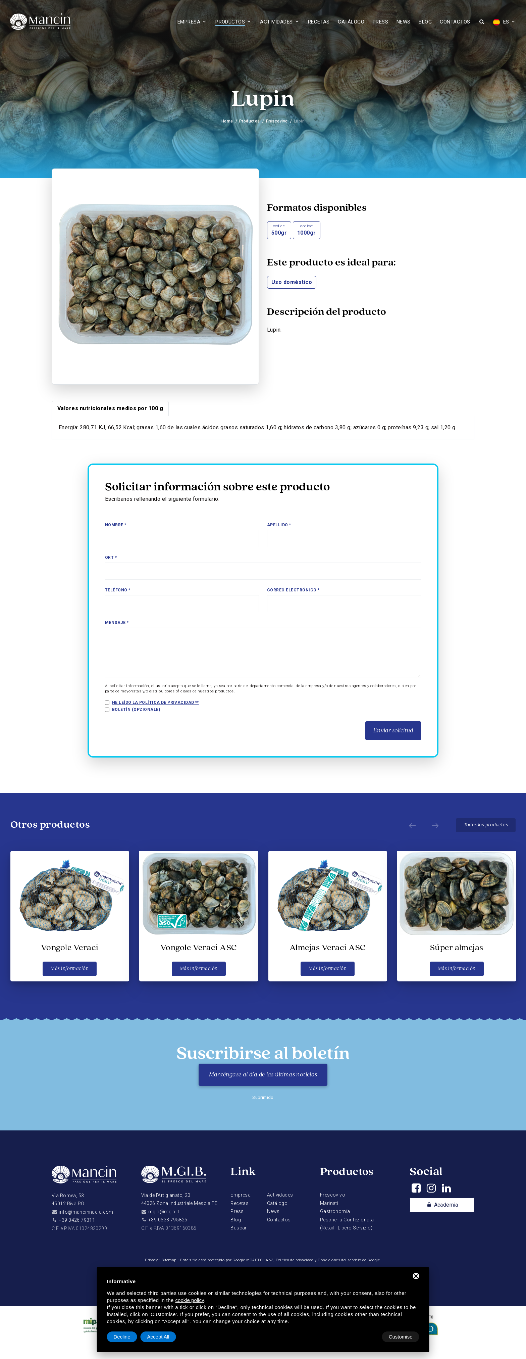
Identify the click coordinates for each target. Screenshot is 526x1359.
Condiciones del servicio (340, 1260)
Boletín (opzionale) (136, 709)
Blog (425, 22)
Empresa (188, 22)
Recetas (319, 22)
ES (501, 22)
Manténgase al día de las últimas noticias (263, 1074)
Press (380, 22)
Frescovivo (277, 121)
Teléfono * (117, 590)
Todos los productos (485, 825)
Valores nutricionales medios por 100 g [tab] (110, 408)
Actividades (276, 22)
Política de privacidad (294, 1260)
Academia (441, 1205)
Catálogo (351, 22)
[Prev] (410, 825)
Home (227, 121)
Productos (230, 22)
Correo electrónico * (293, 590)
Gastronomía (335, 1211)
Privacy (150, 1260)
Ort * (111, 557)
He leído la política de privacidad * (155, 702)
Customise (126, 1337)
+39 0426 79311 (77, 1220)
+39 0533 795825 (167, 1219)
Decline (365, 1337)
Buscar (238, 1227)
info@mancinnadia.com (86, 1212)
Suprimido (263, 1097)
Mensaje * (116, 622)
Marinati (329, 1203)
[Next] (433, 825)
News (404, 22)
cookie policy (189, 1300)
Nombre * (115, 525)
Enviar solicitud (393, 730)
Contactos (455, 22)
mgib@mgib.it (163, 1211)
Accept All (401, 1337)
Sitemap (168, 1260)
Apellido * (279, 525)
